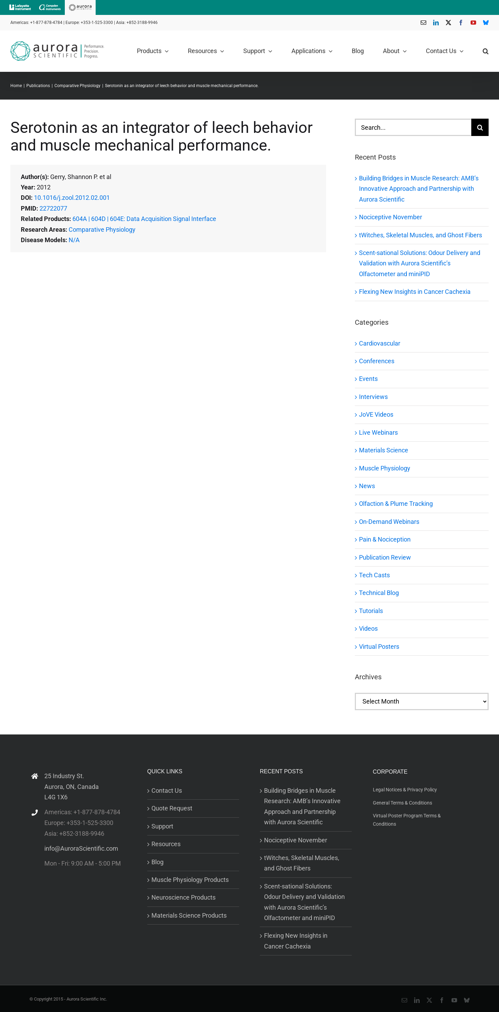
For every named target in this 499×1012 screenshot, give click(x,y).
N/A (74, 240)
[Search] (480, 127)
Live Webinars (378, 432)
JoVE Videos (376, 414)
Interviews (373, 396)
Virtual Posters (379, 646)
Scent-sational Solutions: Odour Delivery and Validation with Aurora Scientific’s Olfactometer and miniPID (419, 263)
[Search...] (413, 127)
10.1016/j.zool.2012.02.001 (72, 197)
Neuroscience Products (183, 897)
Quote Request (171, 808)
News (367, 486)
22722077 (53, 208)
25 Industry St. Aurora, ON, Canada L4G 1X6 (71, 786)
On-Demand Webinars (389, 521)
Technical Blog (379, 592)
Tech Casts (374, 575)
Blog (157, 862)
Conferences (376, 361)
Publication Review (385, 557)
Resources (166, 844)
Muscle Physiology (384, 468)
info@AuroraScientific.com (81, 848)
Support (162, 826)
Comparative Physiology (102, 229)
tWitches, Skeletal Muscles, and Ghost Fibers (420, 235)
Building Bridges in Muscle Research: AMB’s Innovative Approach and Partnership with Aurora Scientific (419, 189)
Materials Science (383, 450)
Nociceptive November (390, 217)
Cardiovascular (379, 343)
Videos (368, 628)
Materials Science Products (189, 915)
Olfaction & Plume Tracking (396, 503)
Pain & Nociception (385, 539)
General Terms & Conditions (402, 803)
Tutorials (371, 610)
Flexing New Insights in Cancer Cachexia (415, 291)
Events (368, 378)
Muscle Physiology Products (190, 879)
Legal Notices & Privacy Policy (405, 789)
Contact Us (166, 790)
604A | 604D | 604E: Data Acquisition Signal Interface (144, 218)
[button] (486, 51)
